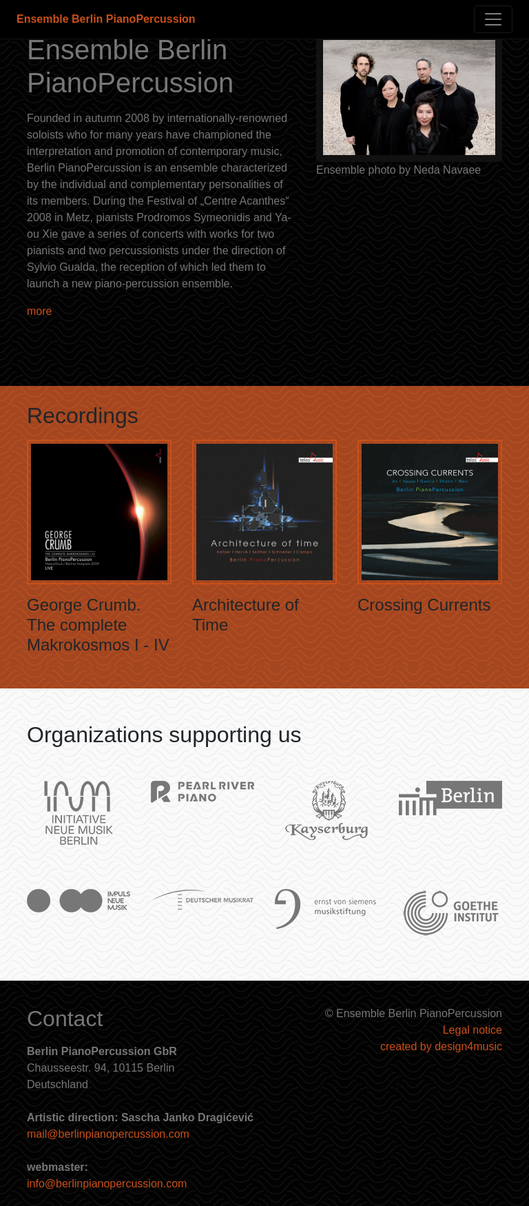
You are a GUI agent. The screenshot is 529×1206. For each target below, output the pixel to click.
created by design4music (441, 1046)
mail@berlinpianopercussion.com (108, 1134)
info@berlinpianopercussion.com (107, 1183)
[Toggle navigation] (493, 19)
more (39, 311)
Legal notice (472, 1030)
